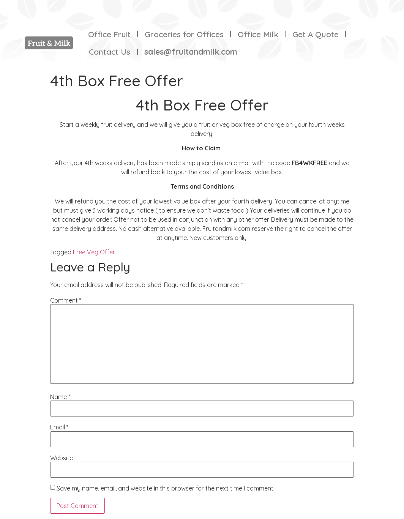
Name (60, 397)
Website (61, 458)
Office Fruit (109, 34)
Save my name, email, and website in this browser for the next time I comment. (166, 488)
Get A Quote (315, 34)
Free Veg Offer (94, 252)
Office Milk (258, 34)
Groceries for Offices (184, 34)
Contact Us (109, 52)
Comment (65, 300)
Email (59, 427)
